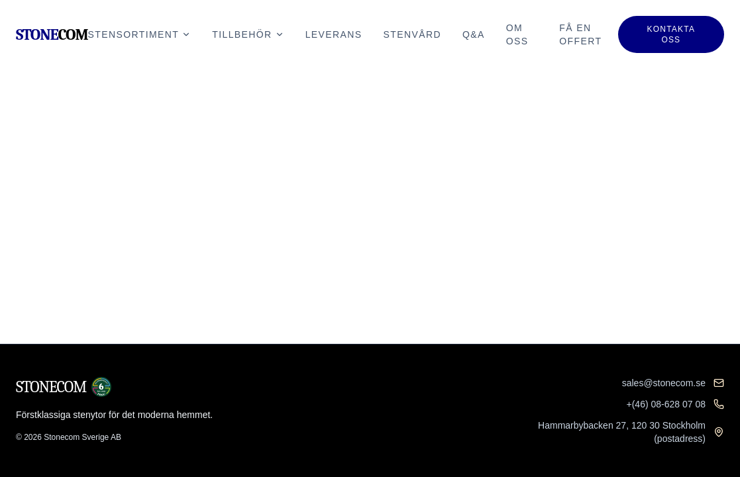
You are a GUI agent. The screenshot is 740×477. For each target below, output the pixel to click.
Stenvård (412, 34)
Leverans (333, 34)
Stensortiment (139, 34)
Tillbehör (248, 34)
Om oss (517, 34)
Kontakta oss (671, 34)
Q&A (473, 34)
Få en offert (580, 34)
